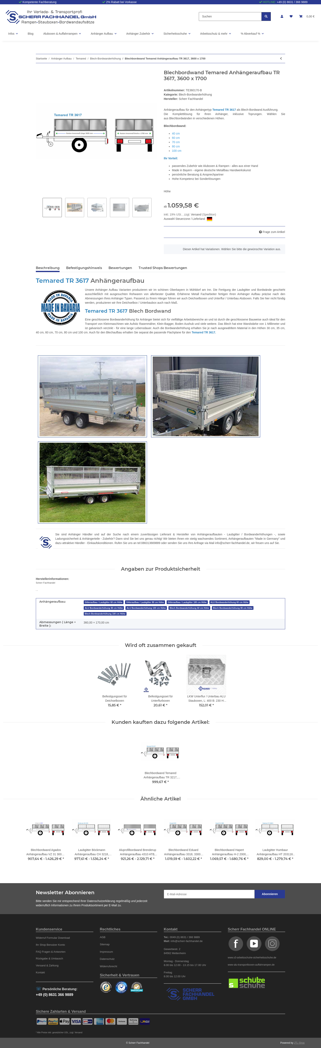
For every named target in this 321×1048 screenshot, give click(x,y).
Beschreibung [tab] (48, 268)
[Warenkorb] (307, 16)
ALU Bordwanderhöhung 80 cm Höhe (104, 608)
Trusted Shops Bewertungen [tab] (163, 268)
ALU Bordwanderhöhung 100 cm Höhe (146, 608)
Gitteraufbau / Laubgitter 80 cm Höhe (145, 602)
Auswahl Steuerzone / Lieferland (188, 219)
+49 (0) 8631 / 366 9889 (292, 2)
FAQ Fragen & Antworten (51, 951)
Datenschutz (107, 958)
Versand (196, 214)
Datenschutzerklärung (101, 901)
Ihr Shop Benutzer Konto (50, 944)
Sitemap (105, 944)
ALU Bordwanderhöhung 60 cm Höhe (229, 602)
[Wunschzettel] (291, 16)
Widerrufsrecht (108, 966)
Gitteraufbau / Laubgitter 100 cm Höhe (187, 602)
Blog (30, 33)
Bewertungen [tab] (120, 268)
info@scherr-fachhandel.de (232, 543)
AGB (103, 937)
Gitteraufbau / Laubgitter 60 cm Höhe (103, 602)
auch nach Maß (167, 302)
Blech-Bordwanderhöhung (195, 94)
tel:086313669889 (148, 543)
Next (154, 207)
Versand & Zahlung (47, 965)
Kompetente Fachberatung (40, 2)
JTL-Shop (299, 1042)
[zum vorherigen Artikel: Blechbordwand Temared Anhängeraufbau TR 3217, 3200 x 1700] (281, 58)
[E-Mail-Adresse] (209, 894)
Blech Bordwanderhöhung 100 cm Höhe (105, 613)
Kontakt (40, 972)
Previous (39, 207)
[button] (281, 16)
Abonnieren (270, 894)
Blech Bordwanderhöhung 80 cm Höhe (232, 608)
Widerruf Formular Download (53, 937)
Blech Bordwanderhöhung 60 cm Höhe (189, 608)
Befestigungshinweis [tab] (84, 268)
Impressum (106, 951)
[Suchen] (230, 16)
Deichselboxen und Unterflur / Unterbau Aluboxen (219, 298)
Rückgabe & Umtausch (49, 958)
